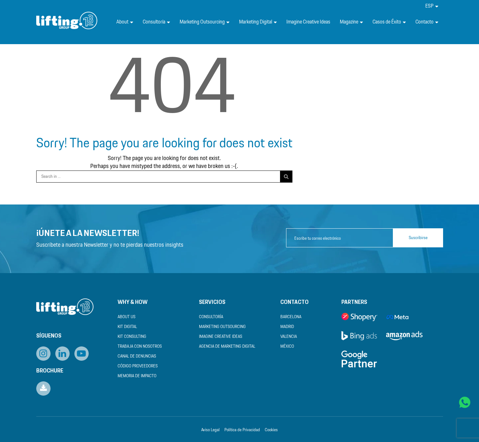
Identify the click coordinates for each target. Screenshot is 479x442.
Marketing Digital (258, 22)
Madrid (287, 327)
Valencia (288, 337)
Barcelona (290, 317)
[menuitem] (432, 6)
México (287, 347)
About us (126, 317)
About (124, 22)
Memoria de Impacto (137, 376)
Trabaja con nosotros (140, 347)
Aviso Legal (210, 430)
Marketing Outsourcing (204, 22)
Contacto (426, 22)
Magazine (351, 22)
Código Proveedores (138, 366)
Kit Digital (127, 327)
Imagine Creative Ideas (308, 22)
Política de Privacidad (242, 430)
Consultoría (156, 22)
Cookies (271, 430)
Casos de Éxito (389, 22)
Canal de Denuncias (137, 356)
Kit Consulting (132, 337)
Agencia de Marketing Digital (227, 347)
